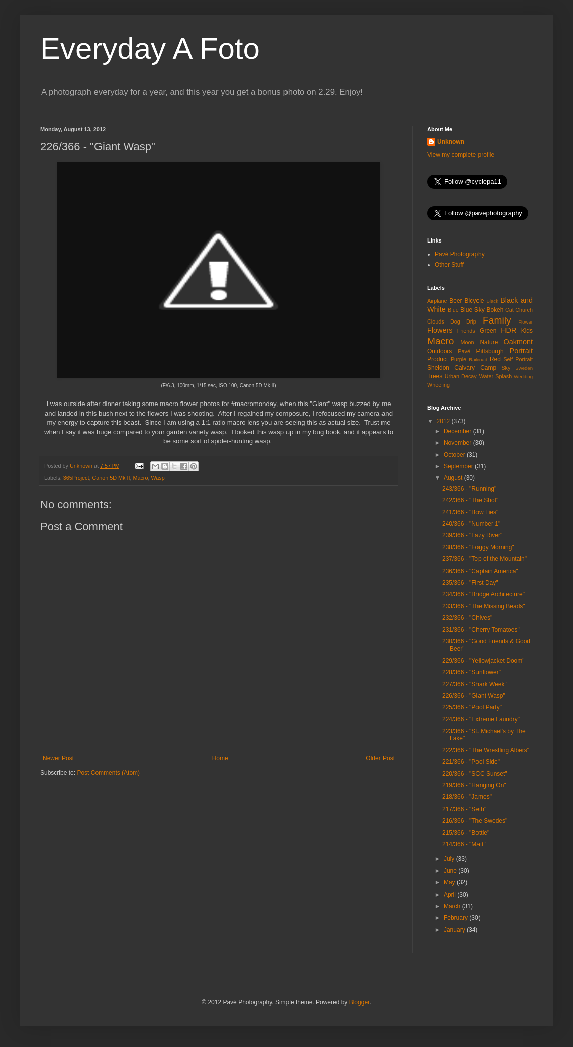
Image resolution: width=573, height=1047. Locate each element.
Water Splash (495, 376)
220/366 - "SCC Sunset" (474, 773)
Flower (525, 322)
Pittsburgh (490, 351)
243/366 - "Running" (469, 488)
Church (524, 310)
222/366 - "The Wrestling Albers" (485, 750)
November (458, 442)
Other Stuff (449, 264)
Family (497, 320)
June (451, 870)
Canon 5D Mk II (111, 478)
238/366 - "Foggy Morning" (478, 547)
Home (220, 758)
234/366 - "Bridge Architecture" (483, 594)
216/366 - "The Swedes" (474, 820)
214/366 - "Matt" (464, 844)
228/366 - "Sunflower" (471, 672)
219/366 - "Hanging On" (474, 785)
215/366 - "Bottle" (465, 832)
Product (437, 359)
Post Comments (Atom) (108, 772)
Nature (489, 342)
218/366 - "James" (467, 796)
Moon (467, 342)
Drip (471, 321)
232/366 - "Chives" (467, 617)
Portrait (521, 351)
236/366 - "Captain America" (480, 571)
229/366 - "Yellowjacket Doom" (483, 660)
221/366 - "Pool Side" (471, 761)
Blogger (359, 1002)
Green (488, 330)
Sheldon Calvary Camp (461, 367)
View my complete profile (460, 154)
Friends (466, 331)
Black (492, 301)
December (458, 431)
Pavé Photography (460, 254)
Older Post (380, 758)
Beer (455, 300)
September (459, 466)
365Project (76, 478)
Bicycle (474, 300)
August (454, 477)
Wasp (157, 478)
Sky (505, 368)
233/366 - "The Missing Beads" (483, 606)
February (456, 917)
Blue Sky (472, 309)
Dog (455, 321)
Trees (434, 376)
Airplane (437, 301)
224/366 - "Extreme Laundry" (481, 719)
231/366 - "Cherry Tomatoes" (481, 629)
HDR (508, 330)
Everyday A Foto (150, 48)
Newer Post (58, 758)
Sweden (524, 368)
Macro (140, 478)
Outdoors (439, 351)
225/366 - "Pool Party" (472, 707)
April (450, 894)
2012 (444, 421)
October (455, 454)
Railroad (478, 359)
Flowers (439, 330)
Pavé (464, 351)
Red (495, 359)
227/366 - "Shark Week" (474, 684)
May (450, 882)
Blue (453, 310)
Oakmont (518, 342)
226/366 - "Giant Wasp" (473, 695)
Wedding (523, 376)
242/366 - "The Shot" (470, 500)
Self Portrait (518, 359)
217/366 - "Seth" (464, 809)
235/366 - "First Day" (470, 582)
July (450, 858)
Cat (509, 310)
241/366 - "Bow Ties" (470, 512)
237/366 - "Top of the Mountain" (484, 558)
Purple (458, 359)
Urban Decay (461, 376)
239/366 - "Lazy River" (472, 535)
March (453, 906)
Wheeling (438, 385)
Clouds (435, 321)
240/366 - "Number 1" (471, 523)
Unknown (450, 141)
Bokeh (494, 309)
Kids (527, 330)
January (455, 929)
